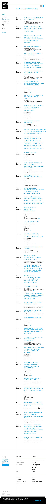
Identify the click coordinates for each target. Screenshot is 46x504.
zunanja (3, 24)
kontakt (3, 28)
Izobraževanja (5, 19)
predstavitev (34, 477)
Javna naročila (19, 464)
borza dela (18, 460)
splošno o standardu (21, 481)
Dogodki (4, 32)
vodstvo (33, 479)
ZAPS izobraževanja (6, 23)
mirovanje (34, 469)
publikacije (34, 483)
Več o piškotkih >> (17, 501)
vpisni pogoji (34, 467)
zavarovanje (19, 477)
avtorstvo (18, 479)
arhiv (3, 25)
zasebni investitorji (20, 483)
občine (17, 484)
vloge (3, 27)
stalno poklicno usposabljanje (38, 460)
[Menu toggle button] (43, 2)
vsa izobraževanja (5, 21)
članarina (34, 462)
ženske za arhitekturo (37, 481)
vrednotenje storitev (21, 475)
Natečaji (4, 17)
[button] (41, 6)
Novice (3, 14)
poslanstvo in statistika (37, 475)
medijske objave (20, 462)
